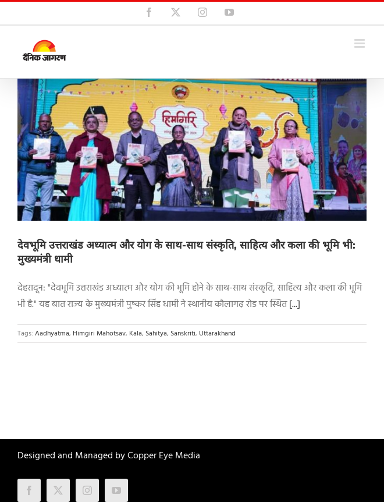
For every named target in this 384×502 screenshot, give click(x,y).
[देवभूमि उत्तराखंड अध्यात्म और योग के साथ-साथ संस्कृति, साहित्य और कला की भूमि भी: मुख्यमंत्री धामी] (192, 150)
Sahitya (156, 334)
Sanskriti (182, 334)
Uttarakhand (217, 334)
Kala (135, 334)
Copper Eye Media (163, 456)
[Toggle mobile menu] (360, 43)
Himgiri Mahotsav (99, 334)
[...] (294, 304)
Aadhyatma (52, 334)
